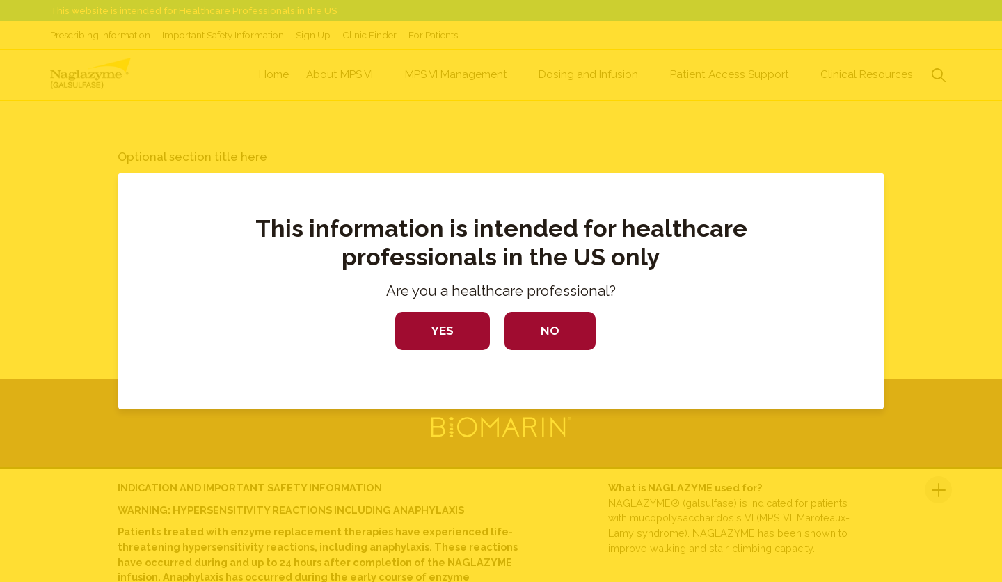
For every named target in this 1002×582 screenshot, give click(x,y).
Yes (442, 331)
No (550, 331)
